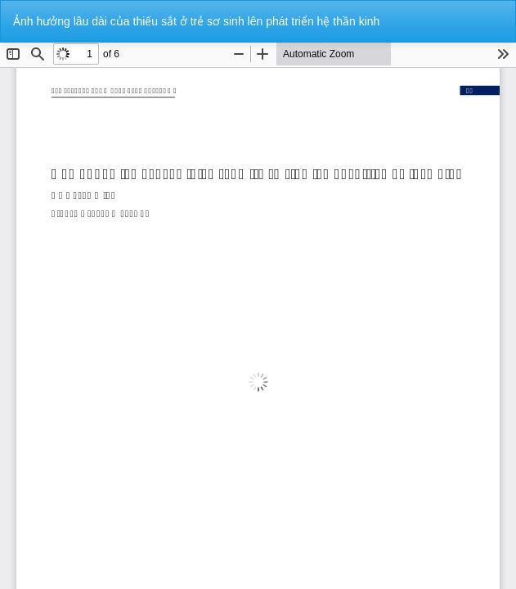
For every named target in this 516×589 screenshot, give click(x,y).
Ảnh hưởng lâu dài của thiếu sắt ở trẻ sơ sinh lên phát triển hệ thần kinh (196, 21)
